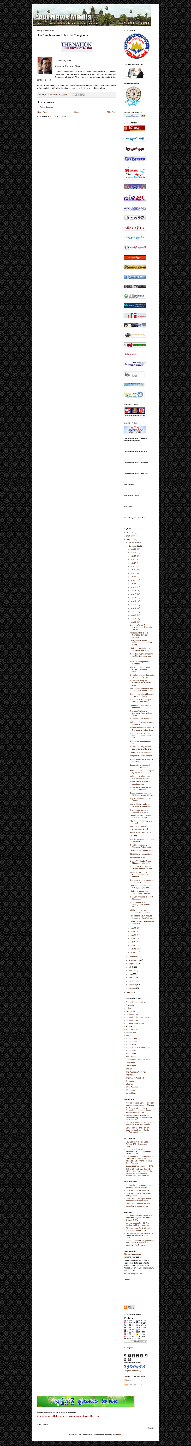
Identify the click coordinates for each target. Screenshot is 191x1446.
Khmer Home (131, 1045)
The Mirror (130, 1075)
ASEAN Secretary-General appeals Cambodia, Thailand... (140, 669)
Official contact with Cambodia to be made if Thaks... (142, 676)
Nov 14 (134, 605)
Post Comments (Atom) (57, 116)
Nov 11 (134, 615)
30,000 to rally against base (141, 854)
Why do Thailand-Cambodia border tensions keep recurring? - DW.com (140, 1104)
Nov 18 (134, 591)
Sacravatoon (131, 1066)
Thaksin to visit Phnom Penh (141, 851)
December (132, 542)
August (131, 964)
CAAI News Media (133, 1254)
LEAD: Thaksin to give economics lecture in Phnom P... (139, 874)
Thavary (129, 1069)
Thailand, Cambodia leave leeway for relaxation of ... (141, 649)
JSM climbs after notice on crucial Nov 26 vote (140, 817)
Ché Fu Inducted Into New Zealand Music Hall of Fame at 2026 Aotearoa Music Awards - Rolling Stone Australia (140, 1160)
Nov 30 (134, 549)
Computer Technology (132, 1371)
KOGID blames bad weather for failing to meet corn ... (141, 805)
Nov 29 (134, 552)
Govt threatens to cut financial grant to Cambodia (142, 695)
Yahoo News (131, 1093)
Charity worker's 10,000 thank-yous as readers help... (140, 904)
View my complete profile (133, 1274)
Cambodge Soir (132, 1014)
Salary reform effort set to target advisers (140, 783)
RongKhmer (130, 1063)
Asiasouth (130, 1005)
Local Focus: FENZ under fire (137, 1190)
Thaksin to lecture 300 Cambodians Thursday (140, 892)
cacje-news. (130, 1011)
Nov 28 (134, 556)
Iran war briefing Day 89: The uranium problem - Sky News (137, 1224)
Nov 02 (134, 949)
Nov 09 (134, 622)
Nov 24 (134, 570)
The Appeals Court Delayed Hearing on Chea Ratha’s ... (142, 917)
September (133, 960)
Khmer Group (131, 1042)
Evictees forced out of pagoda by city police (142, 772)
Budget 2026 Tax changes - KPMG (139, 1166)
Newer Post (42, 112)
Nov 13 (134, 608)
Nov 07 (134, 931)
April (130, 977)
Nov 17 (134, 594)
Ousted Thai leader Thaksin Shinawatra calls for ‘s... (141, 862)
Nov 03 (134, 945)
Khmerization (131, 1054)
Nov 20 (134, 584)
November (132, 546)
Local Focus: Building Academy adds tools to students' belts (138, 1200)
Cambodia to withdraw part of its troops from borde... (141, 701)
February (132, 984)
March (131, 981)
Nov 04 (134, 942)
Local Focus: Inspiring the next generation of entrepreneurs (138, 1205)
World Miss (130, 1090)
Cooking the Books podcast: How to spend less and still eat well (140, 1186)
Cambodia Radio (132, 1020)
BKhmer (129, 1008)
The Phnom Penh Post (135, 1078)
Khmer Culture (131, 1039)
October (131, 957)
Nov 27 (134, 559)
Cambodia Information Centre (137, 1017)
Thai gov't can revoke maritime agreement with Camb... (141, 642)
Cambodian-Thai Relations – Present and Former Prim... (142, 868)
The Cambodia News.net (136, 1072)
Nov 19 (134, 587)
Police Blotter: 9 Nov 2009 (140, 832)
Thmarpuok (130, 1081)
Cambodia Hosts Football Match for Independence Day (140, 735)
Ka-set (128, 1035)
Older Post (111, 112)
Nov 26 (134, 563)
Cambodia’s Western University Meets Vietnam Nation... (141, 713)
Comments (130, 1385)
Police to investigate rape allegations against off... (140, 777)
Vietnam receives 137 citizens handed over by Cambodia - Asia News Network (139, 1117)
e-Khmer (129, 1026)
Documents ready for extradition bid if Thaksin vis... (140, 683)
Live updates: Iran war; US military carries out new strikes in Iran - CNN (139, 1235)
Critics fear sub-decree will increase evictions (140, 788)
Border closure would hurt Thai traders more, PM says (142, 794)
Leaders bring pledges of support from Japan (140, 766)
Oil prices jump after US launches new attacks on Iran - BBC (139, 1229)
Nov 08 (134, 928)
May (130, 974)
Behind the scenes (137, 857)
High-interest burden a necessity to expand (139, 811)
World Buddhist (132, 1087)
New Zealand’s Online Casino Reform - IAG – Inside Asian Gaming (137, 1144)
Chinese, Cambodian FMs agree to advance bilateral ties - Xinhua (140, 1124)
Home (76, 112)
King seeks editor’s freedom (141, 756)
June (130, 971)
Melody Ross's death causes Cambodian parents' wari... (141, 689)
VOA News (130, 1084)
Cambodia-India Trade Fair (141, 719)
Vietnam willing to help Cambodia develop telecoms (139, 635)
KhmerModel (131, 1057)
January (131, 988)
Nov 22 (134, 577)
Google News (131, 1032)
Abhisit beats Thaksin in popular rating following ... (141, 911)
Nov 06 (134, 935)
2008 (128, 992)
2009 (128, 539)
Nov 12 (134, 612)
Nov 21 (134, 580)
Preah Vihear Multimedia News (138, 1060)
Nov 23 (134, 573)
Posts (128, 1380)
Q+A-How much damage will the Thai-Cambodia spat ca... (141, 656)
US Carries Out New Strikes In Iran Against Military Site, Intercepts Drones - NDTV (140, 1218)
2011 (128, 532)
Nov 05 (134, 938)
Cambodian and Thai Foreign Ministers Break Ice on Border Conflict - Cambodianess (137, 1130)
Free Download (132, 1029)
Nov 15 (134, 601)
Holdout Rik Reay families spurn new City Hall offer (141, 748)
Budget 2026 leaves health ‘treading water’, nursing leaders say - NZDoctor (138, 1151)
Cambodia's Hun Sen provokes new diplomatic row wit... (141, 627)
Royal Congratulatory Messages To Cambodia (140, 846)
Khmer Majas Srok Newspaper (138, 1048)
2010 (128, 536)
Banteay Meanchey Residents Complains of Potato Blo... (142, 729)
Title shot (133, 836)
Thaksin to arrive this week (140, 752)
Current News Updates (135, 1023)
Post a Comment (46, 107)
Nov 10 (134, 619)
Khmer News (131, 1051)
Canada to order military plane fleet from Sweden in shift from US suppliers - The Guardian (140, 1243)
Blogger (118, 1434)
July (130, 967)
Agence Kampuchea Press (136, 1002)
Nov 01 (134, 952)
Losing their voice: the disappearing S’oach (139, 828)
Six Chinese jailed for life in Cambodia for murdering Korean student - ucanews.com (138, 1110)
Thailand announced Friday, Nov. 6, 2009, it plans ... (141, 887)
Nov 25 (134, 566)
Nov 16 (134, 598)
